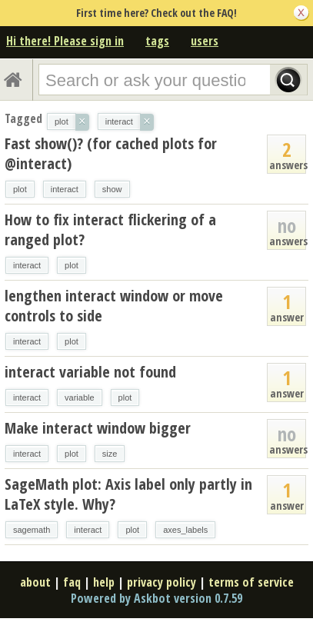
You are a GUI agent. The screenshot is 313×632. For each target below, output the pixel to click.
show (112, 189)
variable (80, 397)
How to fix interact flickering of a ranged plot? (110, 229)
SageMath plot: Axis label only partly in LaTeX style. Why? (128, 494)
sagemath (31, 529)
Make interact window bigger (98, 427)
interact (64, 189)
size (110, 453)
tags (157, 40)
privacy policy (161, 582)
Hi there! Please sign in (65, 40)
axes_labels (185, 529)
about (35, 582)
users (204, 40)
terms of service (251, 582)
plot (20, 189)
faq (72, 582)
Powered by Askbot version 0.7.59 (156, 598)
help (104, 582)
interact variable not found (90, 371)
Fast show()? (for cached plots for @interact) (111, 153)
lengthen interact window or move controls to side (114, 305)
